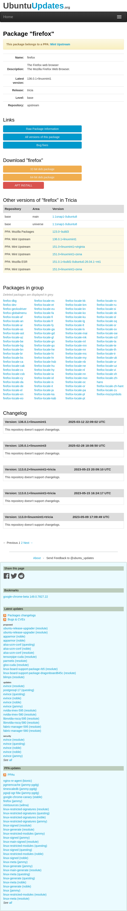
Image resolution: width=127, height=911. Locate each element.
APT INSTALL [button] (23, 185)
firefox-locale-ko (76, 313)
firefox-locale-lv (75, 329)
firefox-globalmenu (15, 313)
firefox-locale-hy (44, 369)
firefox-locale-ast (13, 333)
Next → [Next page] (28, 542)
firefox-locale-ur (106, 361)
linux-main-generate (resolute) (22, 870)
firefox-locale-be (13, 341)
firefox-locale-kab (45, 398)
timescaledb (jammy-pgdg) (20, 788)
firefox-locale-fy (44, 325)
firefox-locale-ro (106, 300)
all (10, 760)
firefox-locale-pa (76, 390)
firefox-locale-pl (75, 394)
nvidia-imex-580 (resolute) (19, 714)
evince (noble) (12, 698)
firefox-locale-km (76, 304)
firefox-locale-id (44, 378)
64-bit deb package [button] (42, 177)
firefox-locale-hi (44, 353)
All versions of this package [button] (42, 137)
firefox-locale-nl (75, 369)
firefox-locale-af (13, 317)
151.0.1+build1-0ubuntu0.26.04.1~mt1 (76, 261)
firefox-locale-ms (76, 353)
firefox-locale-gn (44, 341)
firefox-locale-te (106, 345)
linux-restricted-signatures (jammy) (25, 821)
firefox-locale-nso (76, 378)
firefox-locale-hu (44, 365)
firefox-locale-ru (106, 304)
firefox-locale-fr (43, 321)
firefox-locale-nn (76, 374)
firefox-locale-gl (44, 337)
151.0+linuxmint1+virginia (68, 246)
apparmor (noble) (14, 636)
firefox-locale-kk (76, 300)
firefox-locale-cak (14, 365)
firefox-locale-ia (44, 374)
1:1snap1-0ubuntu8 (64, 216)
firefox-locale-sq (107, 321)
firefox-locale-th (106, 349)
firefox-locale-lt (75, 325)
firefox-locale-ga (44, 329)
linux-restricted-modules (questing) (25, 845)
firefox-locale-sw (107, 333)
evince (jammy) (13, 706)
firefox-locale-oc (76, 382)
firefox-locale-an (13, 321)
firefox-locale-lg (75, 321)
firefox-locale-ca (13, 361)
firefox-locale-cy (13, 378)
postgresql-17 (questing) (18, 690)
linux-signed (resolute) (17, 825)
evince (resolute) (14, 686)
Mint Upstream (60, 44)
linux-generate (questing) (19, 878)
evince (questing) (14, 694)
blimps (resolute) (13, 677)
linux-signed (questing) (17, 849)
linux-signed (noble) (15, 858)
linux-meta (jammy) (15, 862)
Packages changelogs (22, 615)
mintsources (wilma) (16, 805)
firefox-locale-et (44, 304)
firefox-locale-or (75, 386)
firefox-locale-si (106, 309)
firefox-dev (9, 304)
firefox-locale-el (12, 390)
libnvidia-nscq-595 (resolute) (21, 718)
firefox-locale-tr (106, 353)
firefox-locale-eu (44, 309)
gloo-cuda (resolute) (16, 665)
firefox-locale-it (43, 386)
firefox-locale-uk (107, 357)
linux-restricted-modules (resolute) (25, 894)
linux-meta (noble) (14, 882)
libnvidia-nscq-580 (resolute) (21, 722)
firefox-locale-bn (13, 349)
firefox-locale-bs (13, 357)
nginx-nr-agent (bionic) (17, 780)
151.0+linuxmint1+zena (67, 254)
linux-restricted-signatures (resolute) (26, 809)
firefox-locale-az (13, 337)
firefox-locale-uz (107, 365)
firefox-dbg (10, 300)
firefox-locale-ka (44, 394)
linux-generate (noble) (17, 886)
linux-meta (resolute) (16, 898)
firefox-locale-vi (106, 369)
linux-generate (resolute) (18, 829)
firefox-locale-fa (44, 313)
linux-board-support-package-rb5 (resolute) (30, 669)
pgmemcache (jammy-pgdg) (21, 784)
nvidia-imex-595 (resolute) (19, 710)
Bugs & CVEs (16, 619)
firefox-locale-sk (107, 313)
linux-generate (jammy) (17, 866)
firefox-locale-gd (44, 333)
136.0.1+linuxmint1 (64, 239)
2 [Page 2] (22, 542)
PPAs (11, 774)
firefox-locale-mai (76, 333)
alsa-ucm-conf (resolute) (18, 652)
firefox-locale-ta (106, 341)
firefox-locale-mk (76, 337)
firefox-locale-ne (76, 365)
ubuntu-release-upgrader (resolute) (25, 628)
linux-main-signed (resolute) (21, 841)
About (37, 558)
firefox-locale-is (43, 382)
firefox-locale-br (13, 353)
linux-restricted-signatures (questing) (26, 813)
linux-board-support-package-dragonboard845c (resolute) (39, 673)
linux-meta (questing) (16, 874)
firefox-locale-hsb (45, 361)
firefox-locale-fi (43, 317)
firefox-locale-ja (44, 390)
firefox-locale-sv (107, 329)
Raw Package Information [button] (42, 128)
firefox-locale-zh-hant (110, 386)
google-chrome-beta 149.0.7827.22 (25, 596)
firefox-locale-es (44, 300)
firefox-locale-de (13, 386)
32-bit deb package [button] (42, 169)
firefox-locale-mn (76, 345)
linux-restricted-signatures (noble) (24, 817)
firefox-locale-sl (106, 317)
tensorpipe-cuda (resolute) (20, 656)
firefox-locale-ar (13, 325)
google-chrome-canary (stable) (22, 797)
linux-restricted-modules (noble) (23, 854)
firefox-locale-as (13, 329)
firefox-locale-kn (76, 309)
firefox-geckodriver (15, 309)
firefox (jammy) (12, 801)
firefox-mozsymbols (109, 394)
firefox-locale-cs (13, 369)
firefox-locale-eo (13, 398)
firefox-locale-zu (107, 390)
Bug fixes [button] (42, 145)
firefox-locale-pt (75, 398)
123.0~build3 (60, 231)
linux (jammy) (11, 890)
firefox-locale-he (44, 349)
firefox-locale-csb (14, 374)
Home (8, 17)
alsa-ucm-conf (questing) (19, 644)
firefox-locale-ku (76, 317)
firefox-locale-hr (44, 357)
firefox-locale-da (13, 382)
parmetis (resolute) (15, 660)
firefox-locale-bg (13, 345)
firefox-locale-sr (106, 325)
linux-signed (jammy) (16, 837)
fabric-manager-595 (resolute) (22, 726)
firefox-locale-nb (76, 361)
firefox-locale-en (13, 394)
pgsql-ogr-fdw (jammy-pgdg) (21, 793)
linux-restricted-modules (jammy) (24, 833)
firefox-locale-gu (44, 345)
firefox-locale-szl (107, 337)
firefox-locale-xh (107, 374)
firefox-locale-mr (76, 349)
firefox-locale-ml (76, 341)
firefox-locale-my (76, 357)
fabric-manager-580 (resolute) (22, 730)
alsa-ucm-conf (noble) (17, 648)
